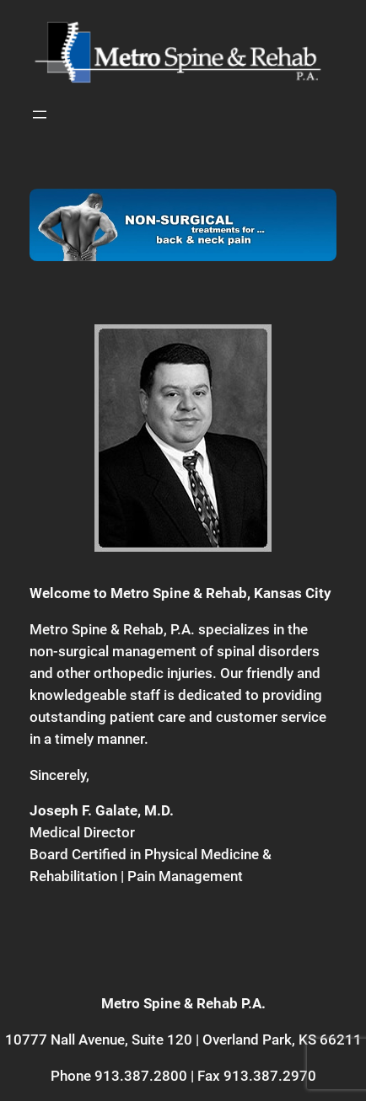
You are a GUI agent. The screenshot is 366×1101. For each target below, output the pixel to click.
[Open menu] (40, 114)
